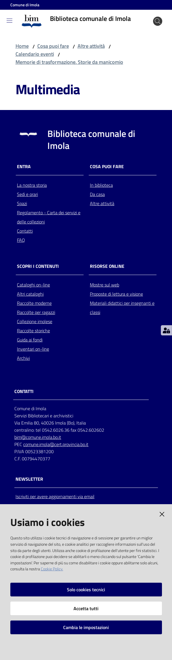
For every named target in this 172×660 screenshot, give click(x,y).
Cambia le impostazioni (86, 627)
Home (22, 46)
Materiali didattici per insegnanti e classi (122, 308)
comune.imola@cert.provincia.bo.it (55, 444)
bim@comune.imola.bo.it (37, 437)
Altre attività (91, 46)
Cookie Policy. (52, 569)
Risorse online (107, 266)
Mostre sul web (104, 284)
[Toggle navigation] (9, 20)
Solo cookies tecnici (86, 589)
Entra (24, 166)
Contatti (25, 230)
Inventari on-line (33, 348)
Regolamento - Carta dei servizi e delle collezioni (48, 217)
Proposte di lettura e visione (116, 293)
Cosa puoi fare (53, 46)
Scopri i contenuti (38, 266)
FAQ (21, 240)
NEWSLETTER (29, 479)
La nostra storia (32, 185)
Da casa (97, 194)
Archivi (23, 358)
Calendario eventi (35, 54)
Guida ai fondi (29, 339)
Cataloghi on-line (33, 284)
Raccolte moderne (34, 303)
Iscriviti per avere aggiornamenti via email (55, 496)
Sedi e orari (27, 194)
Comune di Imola (24, 5)
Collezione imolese (34, 321)
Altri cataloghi (30, 293)
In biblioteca (101, 185)
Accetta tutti (86, 608)
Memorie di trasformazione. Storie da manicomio (69, 62)
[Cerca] (157, 21)
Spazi (22, 203)
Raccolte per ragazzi (36, 312)
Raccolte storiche (33, 330)
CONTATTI (24, 391)
